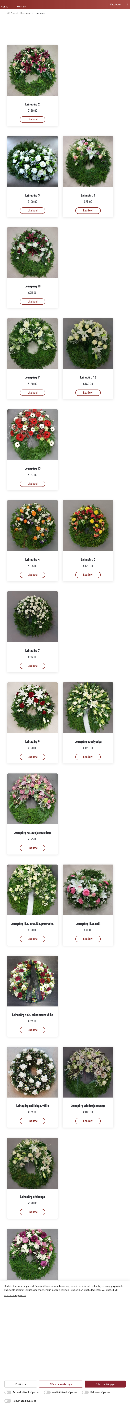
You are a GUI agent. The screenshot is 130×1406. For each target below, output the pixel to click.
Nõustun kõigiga (105, 1384)
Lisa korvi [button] (32, 119)
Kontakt (21, 6)
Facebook (118, 4)
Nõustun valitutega (61, 1384)
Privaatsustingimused (15, 1295)
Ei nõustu (20, 1384)
